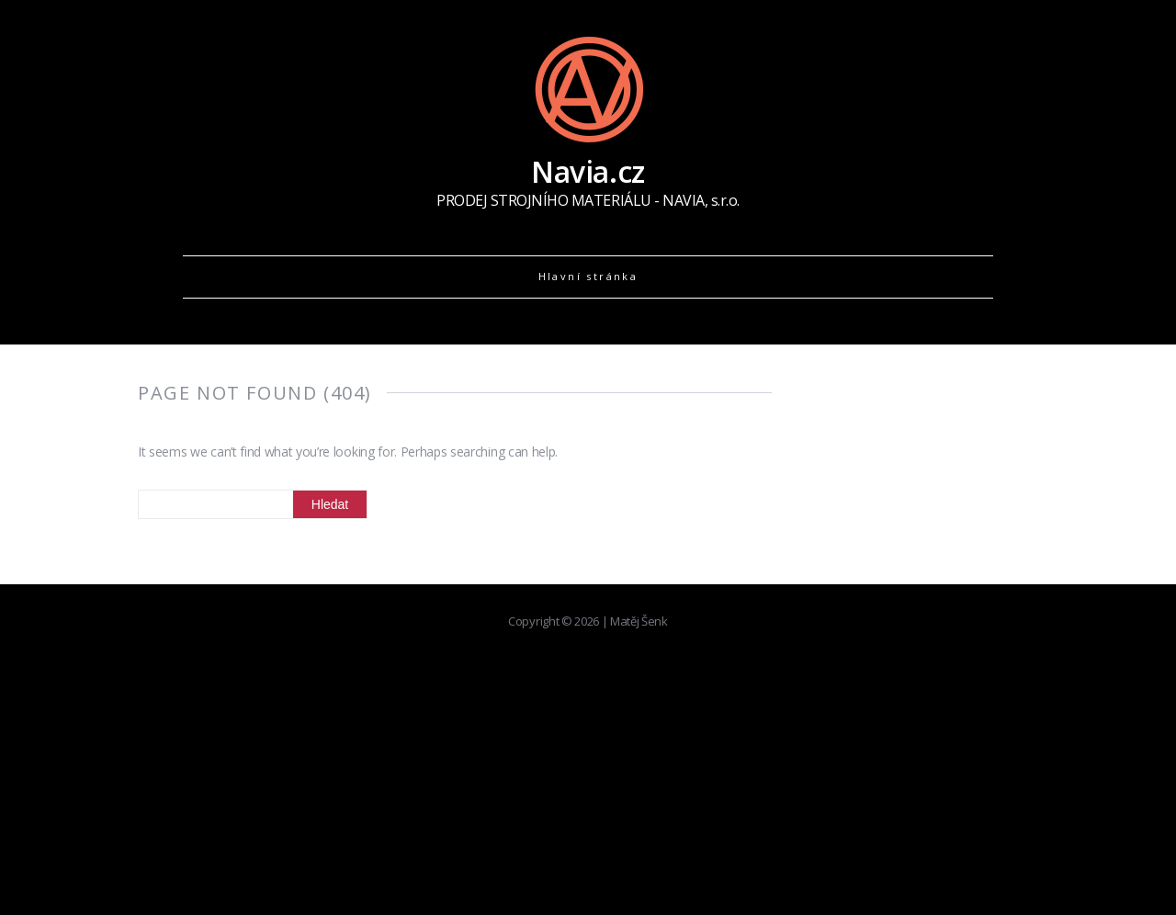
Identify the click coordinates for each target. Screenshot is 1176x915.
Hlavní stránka (588, 276)
